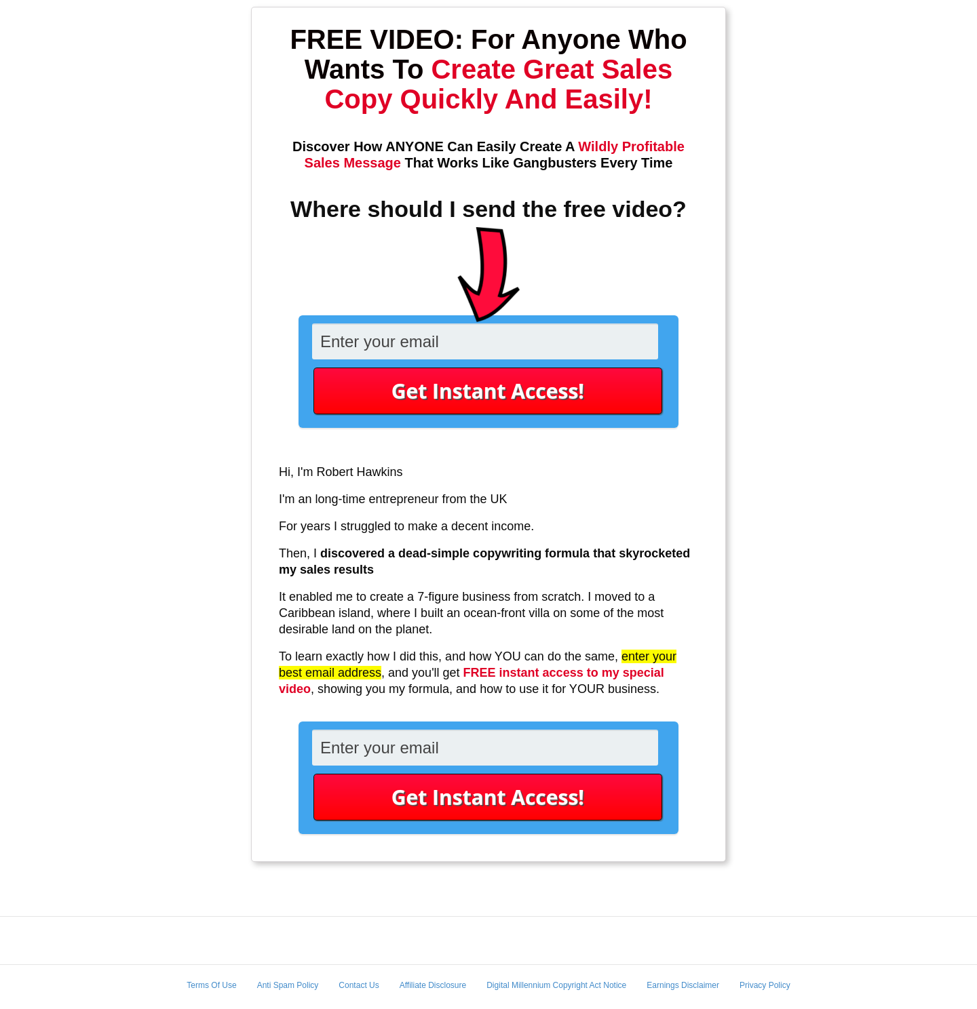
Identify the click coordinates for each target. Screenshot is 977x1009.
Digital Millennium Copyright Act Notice (556, 985)
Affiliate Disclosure (433, 985)
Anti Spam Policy (288, 985)
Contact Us (359, 985)
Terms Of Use (211, 985)
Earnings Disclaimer (683, 985)
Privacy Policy (765, 985)
